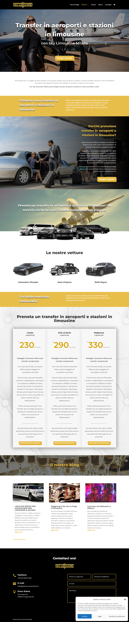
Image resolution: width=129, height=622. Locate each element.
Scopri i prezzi (64, 58)
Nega (99, 616)
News (100, 5)
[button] (125, 599)
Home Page (74, 5)
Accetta (84, 616)
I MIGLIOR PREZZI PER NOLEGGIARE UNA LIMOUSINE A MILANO (25, 508)
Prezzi (93, 5)
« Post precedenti (19, 539)
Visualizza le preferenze (117, 616)
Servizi (84, 5)
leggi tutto (19, 532)
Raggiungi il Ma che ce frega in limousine (64, 507)
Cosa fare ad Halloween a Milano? (99, 507)
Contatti (108, 5)
